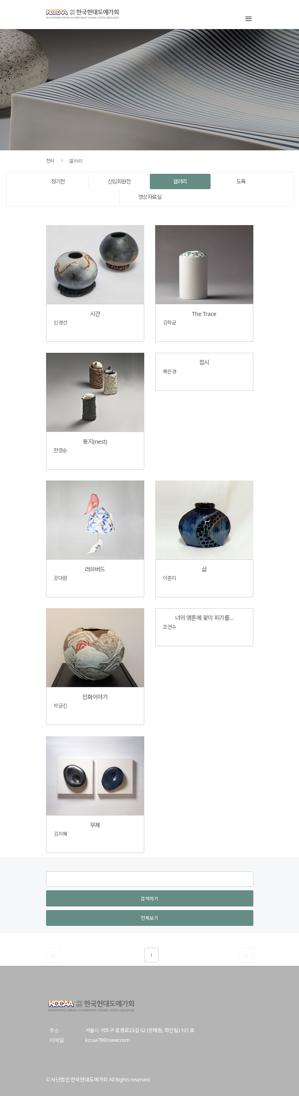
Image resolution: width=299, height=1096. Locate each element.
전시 (50, 160)
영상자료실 (149, 196)
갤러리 (180, 181)
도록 (241, 181)
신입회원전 (119, 181)
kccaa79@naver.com (107, 1040)
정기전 (58, 181)
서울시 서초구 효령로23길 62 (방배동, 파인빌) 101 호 (140, 1030)
